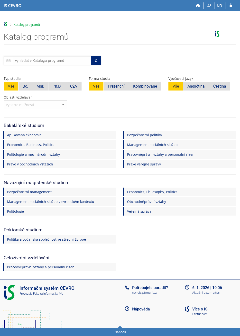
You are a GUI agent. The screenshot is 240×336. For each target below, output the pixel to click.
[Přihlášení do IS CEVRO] (230, 5)
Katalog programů (27, 24)
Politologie (15, 211)
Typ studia (12, 78)
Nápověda (141, 309)
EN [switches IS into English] (219, 5)
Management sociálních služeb (152, 144)
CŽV (73, 86)
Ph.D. (57, 86)
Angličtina (196, 86)
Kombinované (145, 86)
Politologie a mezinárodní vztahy (33, 154)
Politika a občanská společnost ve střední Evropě (46, 239)
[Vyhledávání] (208, 5)
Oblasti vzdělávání (19, 97)
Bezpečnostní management (29, 192)
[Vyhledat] (96, 60)
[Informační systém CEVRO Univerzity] (12, 5)
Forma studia (99, 78)
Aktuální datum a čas (206, 292)
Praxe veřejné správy (144, 164)
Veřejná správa (139, 211)
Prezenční (116, 86)
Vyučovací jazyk (180, 78)
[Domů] (198, 5)
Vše (11, 86)
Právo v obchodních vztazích (30, 164)
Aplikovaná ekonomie (24, 135)
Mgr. (40, 86)
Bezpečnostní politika (144, 135)
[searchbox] (52, 60)
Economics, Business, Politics (30, 144)
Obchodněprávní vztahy (146, 201)
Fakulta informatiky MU (48, 293)
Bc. (25, 86)
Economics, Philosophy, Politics (152, 192)
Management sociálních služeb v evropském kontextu (50, 201)
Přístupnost (199, 314)
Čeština (219, 86)
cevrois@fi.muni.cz (144, 292)
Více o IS (200, 309)
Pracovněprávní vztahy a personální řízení (161, 154)
